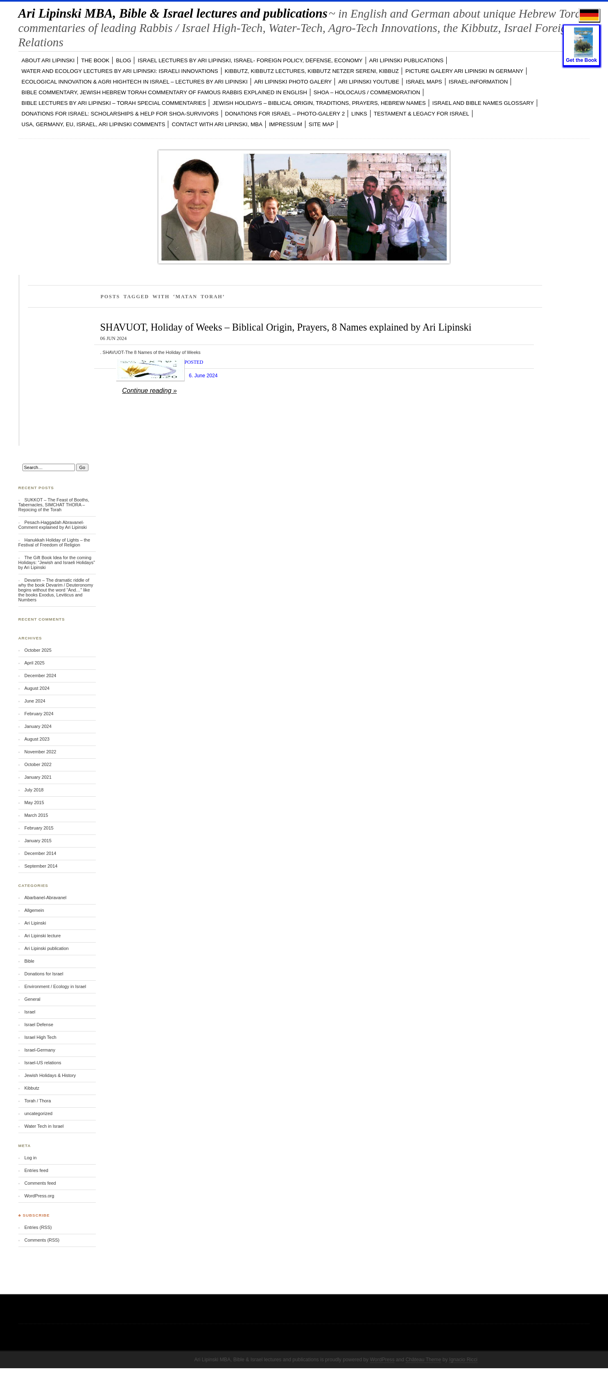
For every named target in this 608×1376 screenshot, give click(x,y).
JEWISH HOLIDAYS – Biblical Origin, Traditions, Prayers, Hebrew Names (319, 103)
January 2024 (37, 726)
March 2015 (36, 815)
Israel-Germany (39, 1049)
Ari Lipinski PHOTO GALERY (293, 82)
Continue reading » (149, 390)
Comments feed (40, 1183)
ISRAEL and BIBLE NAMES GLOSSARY (483, 103)
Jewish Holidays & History (50, 1075)
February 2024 (38, 713)
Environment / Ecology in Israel (55, 986)
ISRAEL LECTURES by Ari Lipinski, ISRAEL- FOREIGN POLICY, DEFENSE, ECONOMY (250, 60)
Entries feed (36, 1170)
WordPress (382, 1359)
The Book (95, 60)
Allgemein (34, 910)
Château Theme (423, 1359)
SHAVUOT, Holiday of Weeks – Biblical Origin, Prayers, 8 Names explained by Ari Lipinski (286, 327)
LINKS (359, 114)
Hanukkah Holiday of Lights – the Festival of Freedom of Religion (54, 542)
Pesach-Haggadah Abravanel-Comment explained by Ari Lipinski (52, 525)
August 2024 (36, 688)
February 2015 (38, 827)
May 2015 (34, 802)
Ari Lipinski (35, 922)
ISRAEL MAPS (424, 82)
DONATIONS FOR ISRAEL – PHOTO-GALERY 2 (285, 114)
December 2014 (40, 853)
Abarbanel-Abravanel (45, 897)
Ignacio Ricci (463, 1359)
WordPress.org (39, 1195)
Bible (29, 961)
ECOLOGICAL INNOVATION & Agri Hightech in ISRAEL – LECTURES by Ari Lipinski (135, 82)
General (32, 999)
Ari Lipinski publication (46, 948)
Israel (29, 1011)
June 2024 (34, 700)
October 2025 (37, 650)
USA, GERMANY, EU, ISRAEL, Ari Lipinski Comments (93, 124)
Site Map (321, 124)
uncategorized (38, 1113)
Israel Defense (38, 1024)
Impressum (285, 124)
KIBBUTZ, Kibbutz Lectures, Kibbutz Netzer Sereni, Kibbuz (312, 71)
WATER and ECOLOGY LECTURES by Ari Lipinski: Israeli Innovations (120, 71)
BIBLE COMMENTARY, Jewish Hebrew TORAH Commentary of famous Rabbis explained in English (164, 92)
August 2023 (36, 739)
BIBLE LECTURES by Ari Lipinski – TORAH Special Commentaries (114, 103)
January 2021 (37, 777)
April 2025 (34, 662)
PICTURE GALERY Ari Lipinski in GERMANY (464, 71)
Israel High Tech (40, 1037)
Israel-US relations (42, 1062)
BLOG (123, 60)
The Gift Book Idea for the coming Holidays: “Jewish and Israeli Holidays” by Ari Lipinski (56, 562)
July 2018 (33, 789)
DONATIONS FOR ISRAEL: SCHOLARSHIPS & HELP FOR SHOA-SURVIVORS (120, 114)
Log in (30, 1157)
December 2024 (40, 675)
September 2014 (40, 866)
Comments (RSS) (41, 1240)
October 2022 (37, 764)
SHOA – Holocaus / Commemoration (367, 92)
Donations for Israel (43, 973)
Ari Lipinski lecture (42, 935)
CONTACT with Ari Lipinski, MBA (217, 124)
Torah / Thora (37, 1100)
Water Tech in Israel (43, 1126)
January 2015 (37, 840)
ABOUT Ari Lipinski (48, 60)
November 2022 (40, 751)
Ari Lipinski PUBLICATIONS (406, 60)
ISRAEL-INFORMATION (478, 82)
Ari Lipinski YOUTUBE (368, 82)
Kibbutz (31, 1088)
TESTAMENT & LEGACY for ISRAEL (421, 114)
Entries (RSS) (38, 1227)
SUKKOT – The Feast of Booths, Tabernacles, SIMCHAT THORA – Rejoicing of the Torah (53, 504)
